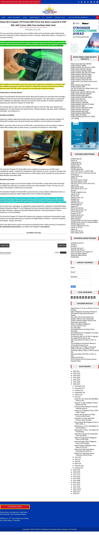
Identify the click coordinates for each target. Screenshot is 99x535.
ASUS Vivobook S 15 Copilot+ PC (82, 252)
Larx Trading (75, 118)
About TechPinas (14, 17)
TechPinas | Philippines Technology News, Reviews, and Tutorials (55, 529)
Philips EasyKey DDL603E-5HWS (82, 108)
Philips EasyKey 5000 (78, 86)
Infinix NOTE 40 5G (77, 187)
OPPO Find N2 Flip (77, 357)
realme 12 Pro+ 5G (77, 197)
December (78, 386)
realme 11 (74, 229)
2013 (75, 482)
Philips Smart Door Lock (79, 101)
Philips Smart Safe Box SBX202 (81, 78)
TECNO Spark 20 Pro (78, 224)
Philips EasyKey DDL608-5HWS (81, 97)
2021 (75, 382)
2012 (75, 485)
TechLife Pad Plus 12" (78, 250)
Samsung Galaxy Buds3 (79, 255)
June (76, 457)
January (77, 468)
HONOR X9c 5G (76, 167)
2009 (75, 491)
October (77, 390)
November (78, 388)
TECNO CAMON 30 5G (78, 192)
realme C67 (74, 206)
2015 (75, 478)
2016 (75, 476)
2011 (75, 487)
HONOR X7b (75, 199)
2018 (75, 472)
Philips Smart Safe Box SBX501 (81, 64)
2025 (75, 373)
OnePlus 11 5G (76, 213)
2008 (75, 493)
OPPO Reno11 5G (77, 203)
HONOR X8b (75, 201)
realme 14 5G (75, 166)
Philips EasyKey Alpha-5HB (80, 95)
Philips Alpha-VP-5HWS (78, 115)
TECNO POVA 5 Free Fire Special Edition (84, 222)
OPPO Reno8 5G (76, 217)
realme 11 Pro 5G (76, 227)
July (76, 397)
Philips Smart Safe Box (78, 99)
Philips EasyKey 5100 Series (80, 109)
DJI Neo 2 (74, 245)
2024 (75, 375)
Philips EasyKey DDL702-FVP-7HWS (83, 67)
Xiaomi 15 (74, 160)
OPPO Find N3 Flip (77, 208)
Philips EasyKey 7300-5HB (79, 102)
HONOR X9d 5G (76, 159)
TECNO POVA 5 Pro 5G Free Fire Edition (84, 220)
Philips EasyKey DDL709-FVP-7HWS (83, 116)
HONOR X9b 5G (76, 204)
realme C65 (74, 185)
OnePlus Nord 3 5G (77, 215)
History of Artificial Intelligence (80, 324)
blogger (63, 252)
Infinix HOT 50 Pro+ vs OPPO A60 (82, 171)
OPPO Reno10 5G (77, 211)
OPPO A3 (74, 178)
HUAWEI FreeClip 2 (77, 243)
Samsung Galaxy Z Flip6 (79, 182)
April (76, 461)
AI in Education (76, 327)
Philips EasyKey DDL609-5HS (80, 85)
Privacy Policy (60, 17)
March (77, 463)
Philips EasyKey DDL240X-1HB (81, 79)
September (78, 392)
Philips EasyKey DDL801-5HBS (81, 71)
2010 (75, 489)
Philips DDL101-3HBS (78, 106)
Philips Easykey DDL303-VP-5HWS (82, 104)
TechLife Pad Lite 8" (77, 248)
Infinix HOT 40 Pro (77, 231)
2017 (75, 474)
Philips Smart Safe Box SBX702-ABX (83, 92)
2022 (75, 380)
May (76, 459)
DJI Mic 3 (74, 246)
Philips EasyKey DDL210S (79, 111)
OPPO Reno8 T (76, 219)
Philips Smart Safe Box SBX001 (81, 94)
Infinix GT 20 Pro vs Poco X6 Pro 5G (83, 183)
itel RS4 (73, 190)
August (77, 394)
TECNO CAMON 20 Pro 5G (80, 226)
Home (3, 17)
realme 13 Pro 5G (76, 176)
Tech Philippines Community (78, 17)
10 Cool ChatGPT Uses (78, 326)
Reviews (49, 17)
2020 (75, 384)
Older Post (61, 245)
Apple (25, 17)
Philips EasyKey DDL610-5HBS (81, 74)
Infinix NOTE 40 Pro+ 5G (79, 189)
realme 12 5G (75, 194)
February (78, 465)
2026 (75, 371)
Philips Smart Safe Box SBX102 (81, 69)
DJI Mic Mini (75, 257)
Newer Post (5, 245)
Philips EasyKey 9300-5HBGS (80, 113)
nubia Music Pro (76, 162)
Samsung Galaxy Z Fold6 (79, 180)
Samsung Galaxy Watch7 (79, 253)
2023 (75, 377)
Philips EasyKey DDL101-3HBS (81, 76)
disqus (57, 252)
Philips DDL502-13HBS (78, 65)
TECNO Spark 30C (77, 169)
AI (42, 17)
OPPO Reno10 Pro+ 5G (78, 210)
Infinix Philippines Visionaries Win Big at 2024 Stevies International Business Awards (84, 313)
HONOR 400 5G (76, 164)
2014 (75, 480)
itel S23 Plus (75, 196)
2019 (75, 470)
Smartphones (35, 17)
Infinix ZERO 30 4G (77, 233)
